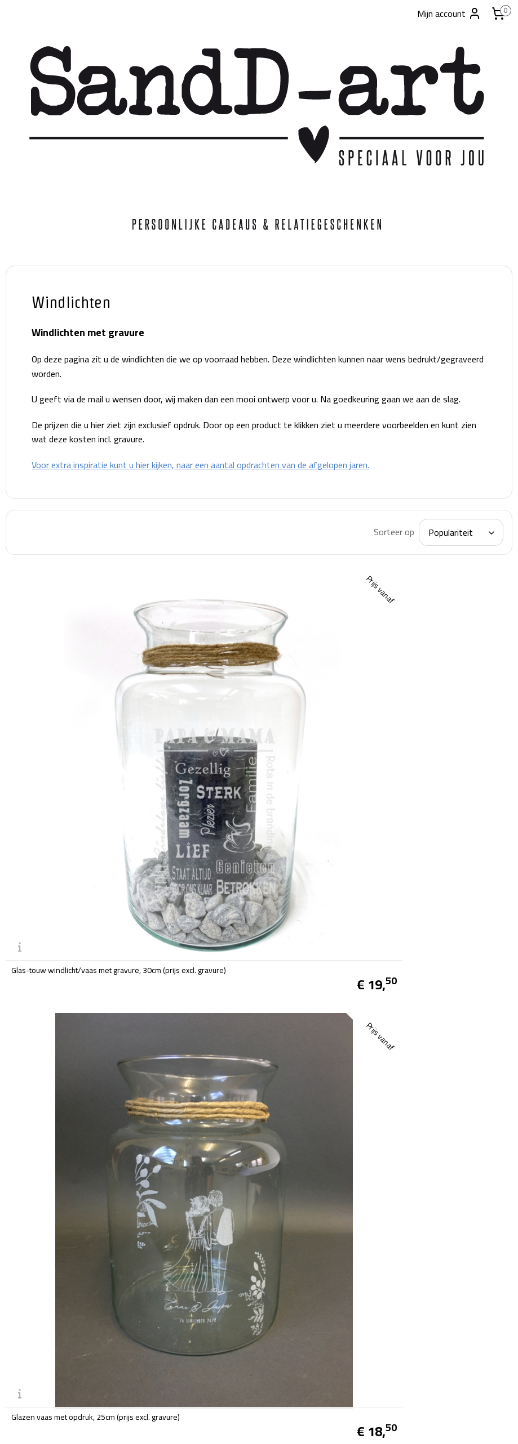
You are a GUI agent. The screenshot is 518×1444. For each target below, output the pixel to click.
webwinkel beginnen (274, 1423)
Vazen (28, 484)
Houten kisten (45, 463)
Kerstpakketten (48, 566)
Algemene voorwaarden (223, 1131)
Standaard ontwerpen (61, 587)
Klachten (194, 1189)
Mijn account (449, 13)
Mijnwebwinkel (358, 1423)
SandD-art (203, 1325)
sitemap (220, 1423)
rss (238, 1423)
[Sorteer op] (418, 561)
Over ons (195, 1117)
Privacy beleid (203, 1175)
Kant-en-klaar (45, 338)
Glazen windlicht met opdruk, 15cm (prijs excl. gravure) (420, 1001)
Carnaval (33, 359)
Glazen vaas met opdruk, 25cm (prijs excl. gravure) (413, 777)
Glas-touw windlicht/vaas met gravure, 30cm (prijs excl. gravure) (234, 777)
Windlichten (41, 442)
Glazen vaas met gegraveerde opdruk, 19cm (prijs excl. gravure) (234, 1001)
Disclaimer (197, 1160)
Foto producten (47, 379)
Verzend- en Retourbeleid (225, 1146)
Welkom (33, 318)
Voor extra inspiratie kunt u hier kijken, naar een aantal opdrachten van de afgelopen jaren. (317, 487)
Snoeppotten (42, 421)
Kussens (33, 504)
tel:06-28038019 (39, 1357)
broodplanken (44, 400)
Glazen (29, 545)
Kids (24, 525)
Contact (31, 608)
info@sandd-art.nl (41, 1372)
